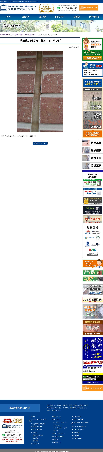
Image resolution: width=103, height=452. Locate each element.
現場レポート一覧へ (40, 143)
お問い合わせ (75, 433)
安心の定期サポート (76, 423)
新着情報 (74, 428)
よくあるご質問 (75, 426)
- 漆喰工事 (33, 435)
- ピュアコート (55, 423)
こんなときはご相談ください (36, 418)
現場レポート (54, 438)
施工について (32, 438)
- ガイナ (53, 428)
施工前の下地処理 (55, 433)
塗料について (54, 418)
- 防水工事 (33, 433)
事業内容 (31, 428)
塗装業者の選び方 (34, 423)
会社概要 (74, 431)
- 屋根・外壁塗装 (34, 431)
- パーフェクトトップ (56, 426)
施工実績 (53, 435)
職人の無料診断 (75, 418)
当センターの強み (34, 426)
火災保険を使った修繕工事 (78, 421)
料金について (54, 416)
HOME (31, 416)
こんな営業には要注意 (35, 421)
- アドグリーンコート (56, 421)
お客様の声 (74, 416)
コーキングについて (55, 431)
